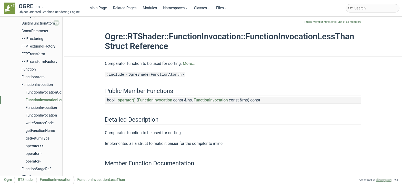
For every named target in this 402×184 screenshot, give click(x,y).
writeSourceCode (40, 123)
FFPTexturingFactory (38, 46)
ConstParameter (35, 31)
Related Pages (125, 8)
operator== (35, 146)
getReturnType (37, 138)
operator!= (34, 154)
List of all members (349, 22)
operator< (33, 161)
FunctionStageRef (36, 169)
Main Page (98, 8)
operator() (127, 100)
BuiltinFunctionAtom (38, 23)
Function (29, 69)
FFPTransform (33, 54)
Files (221, 8)
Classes (202, 8)
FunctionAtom (33, 77)
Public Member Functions (320, 22)
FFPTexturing (32, 39)
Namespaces (175, 8)
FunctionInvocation (37, 85)
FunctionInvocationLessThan (49, 100)
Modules (150, 8)
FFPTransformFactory (39, 62)
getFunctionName (40, 131)
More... (189, 63)
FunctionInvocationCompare (49, 92)
